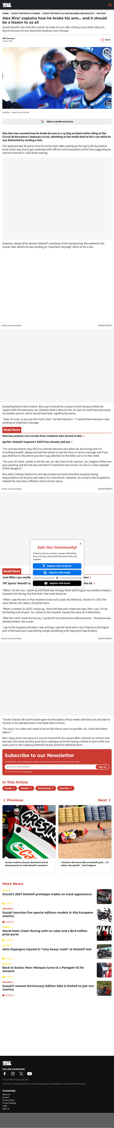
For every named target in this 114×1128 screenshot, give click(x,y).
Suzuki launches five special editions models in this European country (47, 914)
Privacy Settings (9, 1103)
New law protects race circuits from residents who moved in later (43, 436)
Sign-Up (5, 1109)
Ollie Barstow (8, 38)
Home (5, 13)
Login (4, 1106)
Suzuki (8, 788)
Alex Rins (64, 788)
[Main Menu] (110, 4)
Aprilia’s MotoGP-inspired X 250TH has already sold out (37, 442)
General (7, 927)
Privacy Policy (28, 772)
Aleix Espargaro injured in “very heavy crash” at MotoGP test (47, 949)
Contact (5, 1097)
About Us (6, 1095)
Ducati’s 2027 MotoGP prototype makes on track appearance (47, 894)
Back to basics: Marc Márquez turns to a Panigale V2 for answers (43, 969)
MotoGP (101, 13)
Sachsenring (44, 788)
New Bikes (8, 908)
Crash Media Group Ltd (14, 1079)
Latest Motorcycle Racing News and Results (68, 13)
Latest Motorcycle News (25, 13)
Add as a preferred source (57, 121)
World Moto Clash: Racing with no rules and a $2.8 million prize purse (44, 932)
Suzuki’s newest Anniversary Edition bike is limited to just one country (48, 987)
